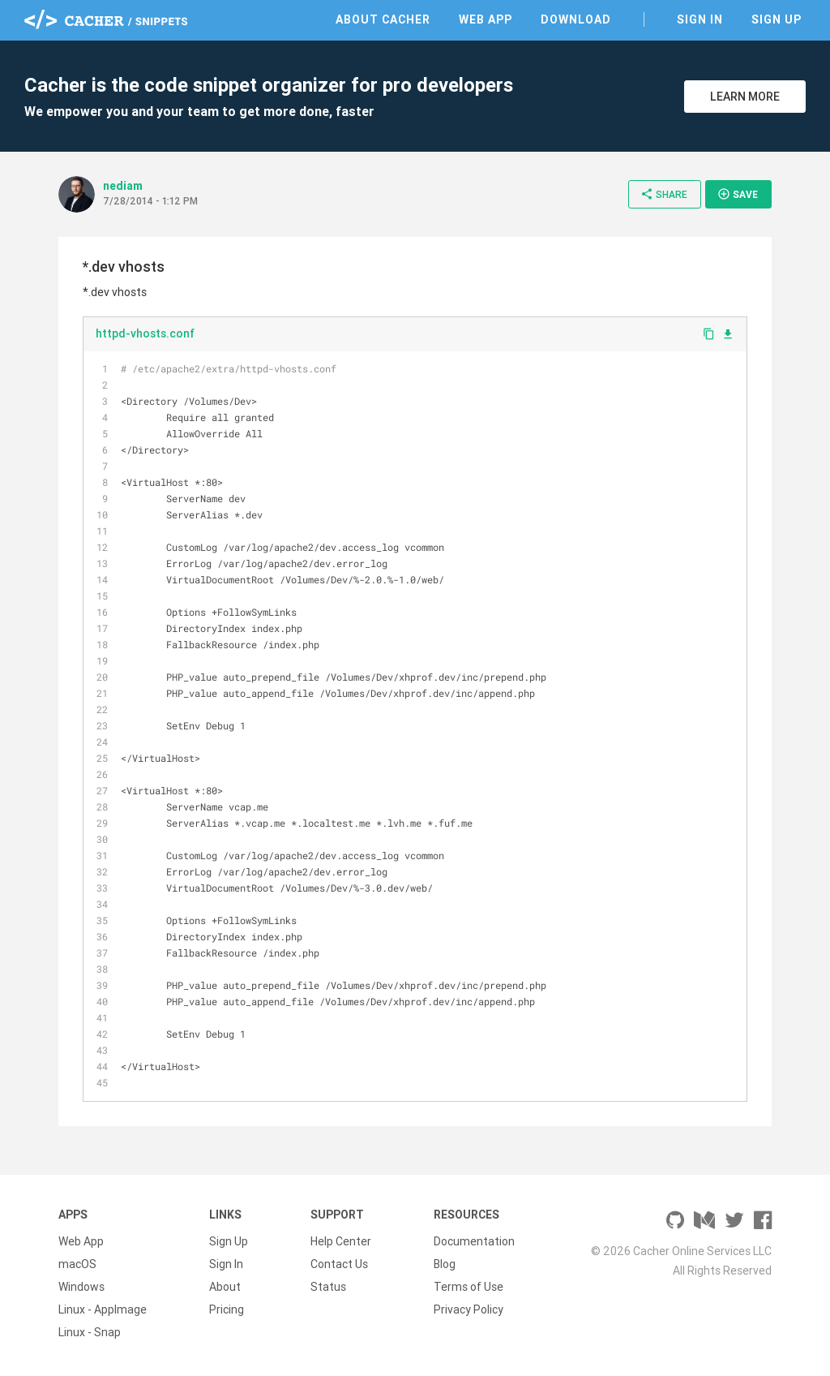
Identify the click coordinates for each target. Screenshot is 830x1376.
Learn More (745, 96)
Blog (445, 1264)
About (225, 1286)
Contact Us (339, 1264)
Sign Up (776, 19)
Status (328, 1286)
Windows (81, 1286)
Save (737, 193)
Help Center (340, 1241)
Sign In (700, 19)
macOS (77, 1264)
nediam (123, 185)
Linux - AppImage (102, 1309)
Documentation (474, 1241)
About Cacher (383, 19)
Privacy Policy (468, 1309)
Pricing (226, 1309)
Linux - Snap (89, 1332)
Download (576, 19)
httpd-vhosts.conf (145, 333)
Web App (485, 19)
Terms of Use (468, 1286)
